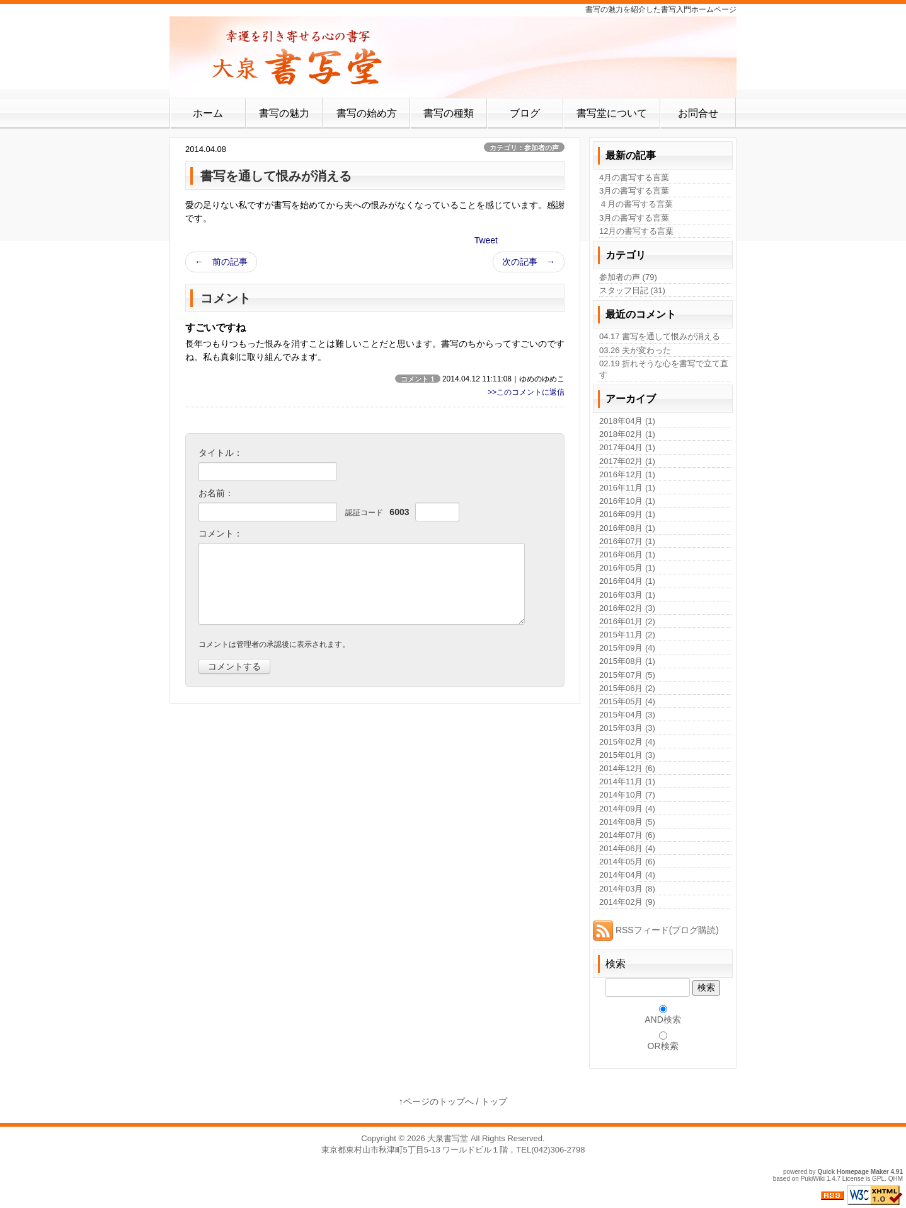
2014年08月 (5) (627, 822)
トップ (494, 1101)
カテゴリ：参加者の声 (524, 147)
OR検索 (663, 1046)
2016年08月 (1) (627, 528)
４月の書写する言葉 (636, 204)
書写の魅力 (284, 113)
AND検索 (663, 1019)
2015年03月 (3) (627, 728)
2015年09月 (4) (627, 648)
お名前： (216, 493)
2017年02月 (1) (627, 461)
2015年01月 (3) (627, 755)
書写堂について (611, 113)
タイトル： (220, 453)
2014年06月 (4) (627, 848)
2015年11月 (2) (627, 634)
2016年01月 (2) (627, 621)
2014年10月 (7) (627, 794)
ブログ (525, 113)
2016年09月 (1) (627, 514)
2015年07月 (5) (627, 675)
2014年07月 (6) (627, 835)
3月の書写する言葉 (634, 190)
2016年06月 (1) (627, 554)
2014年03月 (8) (627, 888)
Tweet (486, 240)
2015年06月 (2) (627, 688)
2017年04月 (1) (627, 447)
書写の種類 (448, 113)
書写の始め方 (366, 113)
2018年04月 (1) (627, 421)
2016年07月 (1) (627, 541)
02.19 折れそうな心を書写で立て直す (663, 369)
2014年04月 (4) (627, 875)
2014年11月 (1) (627, 781)
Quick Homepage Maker (852, 1171)
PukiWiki (813, 1178)
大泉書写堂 (447, 1138)
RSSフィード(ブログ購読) (656, 930)
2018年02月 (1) (627, 434)
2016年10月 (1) (627, 501)
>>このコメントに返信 (526, 392)
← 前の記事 (221, 262)
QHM (895, 1178)
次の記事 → (528, 262)
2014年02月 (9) (627, 902)
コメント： (220, 533)
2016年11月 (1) (627, 487)
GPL (878, 1178)
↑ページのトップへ (436, 1101)
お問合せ (698, 113)
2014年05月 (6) (627, 861)
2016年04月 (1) (627, 581)
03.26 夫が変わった (635, 350)
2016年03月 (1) (627, 595)
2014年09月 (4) (627, 808)
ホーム (208, 113)
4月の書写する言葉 (634, 177)
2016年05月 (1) (627, 567)
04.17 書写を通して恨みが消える (659, 336)
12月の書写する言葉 (636, 231)
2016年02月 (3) (627, 608)
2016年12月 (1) (627, 474)
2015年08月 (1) (627, 661)
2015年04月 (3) (627, 714)
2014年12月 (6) (627, 768)
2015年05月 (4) (627, 701)
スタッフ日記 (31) (632, 290)
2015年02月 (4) (627, 741)
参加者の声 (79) (628, 277)
